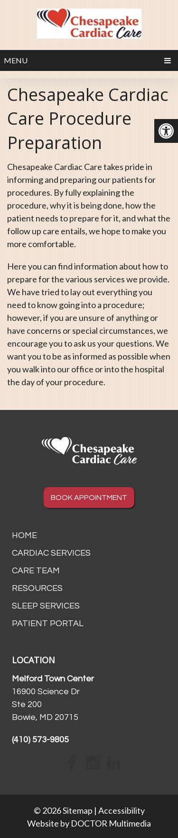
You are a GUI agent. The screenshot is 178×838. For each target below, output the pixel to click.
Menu (16, 60)
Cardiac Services (51, 553)
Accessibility (121, 810)
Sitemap (78, 810)
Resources (37, 588)
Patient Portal (48, 623)
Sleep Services (46, 605)
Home (24, 535)
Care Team (36, 570)
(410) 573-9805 (40, 739)
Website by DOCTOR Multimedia (89, 823)
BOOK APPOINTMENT (89, 497)
